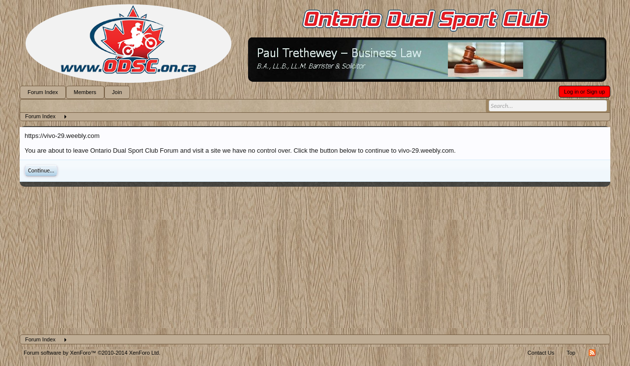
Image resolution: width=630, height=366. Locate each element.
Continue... (41, 170)
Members (85, 92)
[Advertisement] (315, 261)
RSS (592, 352)
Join (117, 92)
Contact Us (541, 353)
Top (571, 353)
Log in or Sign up (584, 92)
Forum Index (43, 92)
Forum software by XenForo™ (92, 353)
